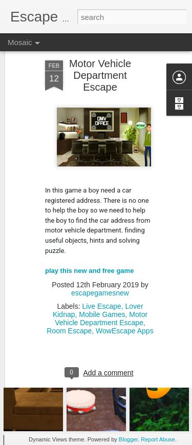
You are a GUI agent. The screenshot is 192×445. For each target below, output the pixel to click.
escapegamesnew (100, 264)
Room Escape (69, 302)
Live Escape (101, 277)
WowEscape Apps (125, 302)
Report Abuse (158, 439)
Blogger (128, 439)
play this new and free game (89, 241)
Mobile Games (102, 285)
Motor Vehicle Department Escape (101, 289)
